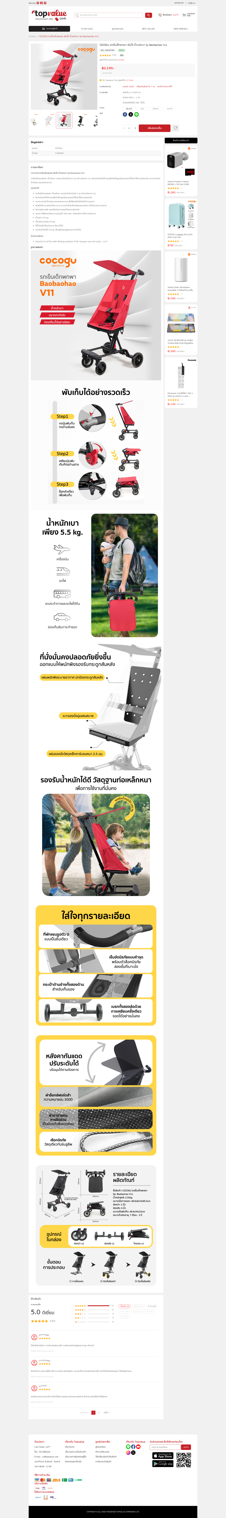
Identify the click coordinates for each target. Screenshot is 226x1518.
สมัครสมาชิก (179, 2)
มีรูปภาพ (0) (139, 1306)
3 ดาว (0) (137, 1311)
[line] (136, 115)
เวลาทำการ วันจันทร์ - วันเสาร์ (47, 1461)
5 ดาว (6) (152, 1306)
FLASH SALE (87, 28)
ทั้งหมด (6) (124, 1306)
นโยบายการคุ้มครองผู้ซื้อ (75, 1456)
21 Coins (129, 80)
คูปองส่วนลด (117, 28)
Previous (32, 120)
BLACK (129, 108)
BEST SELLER (148, 28)
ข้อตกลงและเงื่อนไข (73, 1461)
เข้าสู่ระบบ (191, 3)
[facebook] (125, 115)
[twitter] (130, 115)
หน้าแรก (32, 36)
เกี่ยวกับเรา (70, 1447)
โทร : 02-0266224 (42, 1452)
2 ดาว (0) (149, 1311)
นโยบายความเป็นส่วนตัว (75, 1452)
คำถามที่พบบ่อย (102, 1452)
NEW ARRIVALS (181, 28)
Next (95, 120)
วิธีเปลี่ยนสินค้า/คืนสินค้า (106, 1456)
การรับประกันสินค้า (103, 1461)
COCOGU (121, 60)
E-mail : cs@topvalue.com (46, 1456)
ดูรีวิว (122, 55)
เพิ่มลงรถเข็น (155, 128)
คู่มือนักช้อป (100, 1447)
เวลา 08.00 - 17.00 (42, 1466)
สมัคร (186, 1447)
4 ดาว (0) (124, 1311)
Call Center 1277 (42, 1447)
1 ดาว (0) (124, 1316)
